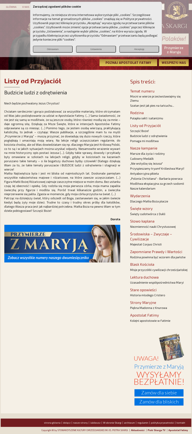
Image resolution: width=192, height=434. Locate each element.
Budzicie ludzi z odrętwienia (148, 136)
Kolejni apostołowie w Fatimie (150, 320)
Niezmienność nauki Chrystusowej (153, 226)
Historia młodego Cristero (147, 295)
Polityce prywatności (137, 18)
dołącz (67, 422)
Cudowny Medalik (142, 158)
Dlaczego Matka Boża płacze (149, 201)
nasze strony (80, 422)
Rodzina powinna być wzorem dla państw (158, 257)
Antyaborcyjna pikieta (144, 173)
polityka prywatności (162, 422)
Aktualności (138, 430)
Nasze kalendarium (142, 188)
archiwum (129, 422)
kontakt (181, 422)
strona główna (52, 422)
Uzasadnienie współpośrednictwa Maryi (157, 282)
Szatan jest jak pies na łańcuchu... (152, 105)
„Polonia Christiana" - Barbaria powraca (156, 178)
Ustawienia (96, 49)
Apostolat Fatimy (178, 430)
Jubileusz (95, 422)
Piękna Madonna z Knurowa (148, 307)
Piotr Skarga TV (156, 430)
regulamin (142, 422)
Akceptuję (139, 49)
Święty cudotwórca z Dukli (147, 214)
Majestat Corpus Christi (146, 244)
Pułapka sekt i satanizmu (146, 118)
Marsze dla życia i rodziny (147, 153)
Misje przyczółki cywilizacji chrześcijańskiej (158, 269)
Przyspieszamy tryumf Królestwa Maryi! (157, 168)
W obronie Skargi (112, 422)
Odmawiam (53, 49)
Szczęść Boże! (139, 131)
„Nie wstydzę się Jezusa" (146, 163)
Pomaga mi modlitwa (144, 141)
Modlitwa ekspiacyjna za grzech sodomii (157, 183)
